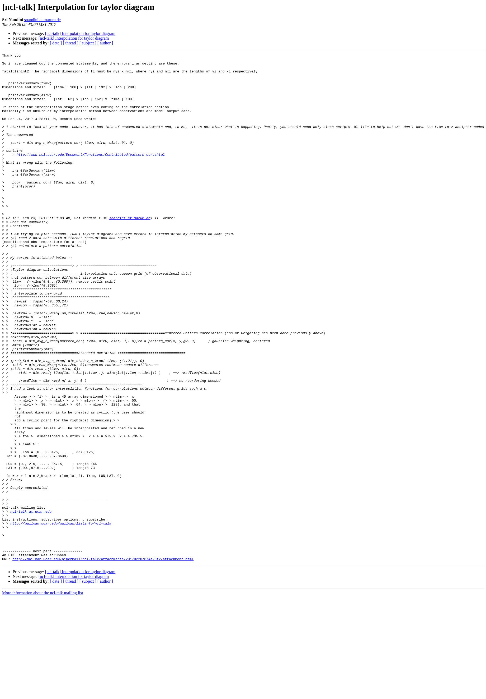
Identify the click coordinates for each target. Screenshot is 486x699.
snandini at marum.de (42, 19)
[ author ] (105, 43)
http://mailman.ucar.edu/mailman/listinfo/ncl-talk (60, 617)
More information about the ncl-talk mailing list (42, 694)
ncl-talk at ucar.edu (30, 603)
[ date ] (56, 43)
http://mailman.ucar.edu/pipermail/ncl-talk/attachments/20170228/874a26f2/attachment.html (103, 660)
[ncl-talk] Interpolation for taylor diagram (80, 33)
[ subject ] (87, 43)
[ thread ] (70, 43)
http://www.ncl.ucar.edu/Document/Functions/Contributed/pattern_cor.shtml (91, 175)
